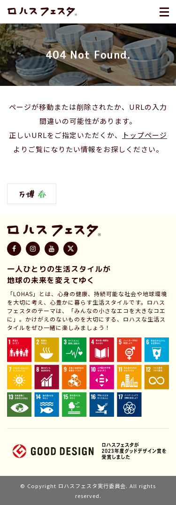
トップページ (144, 135)
